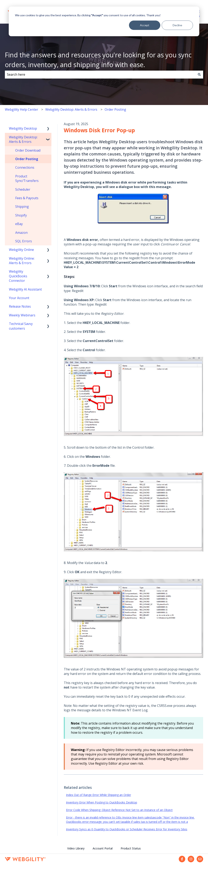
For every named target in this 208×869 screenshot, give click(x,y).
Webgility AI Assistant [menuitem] (25, 289)
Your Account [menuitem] (19, 298)
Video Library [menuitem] (75, 848)
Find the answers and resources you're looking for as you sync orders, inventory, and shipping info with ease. (98, 59)
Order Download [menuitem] (27, 150)
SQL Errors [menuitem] (23, 241)
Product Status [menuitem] (131, 848)
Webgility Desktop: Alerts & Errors (71, 109)
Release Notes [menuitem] (20, 306)
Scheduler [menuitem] (22, 189)
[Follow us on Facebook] (182, 859)
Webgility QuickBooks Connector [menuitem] (18, 276)
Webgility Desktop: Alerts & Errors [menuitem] (23, 139)
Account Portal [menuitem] (103, 848)
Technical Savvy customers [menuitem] (21, 325)
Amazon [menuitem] (21, 232)
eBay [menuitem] (19, 224)
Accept (144, 25)
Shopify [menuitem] (21, 215)
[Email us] (200, 859)
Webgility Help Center (21, 109)
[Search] (199, 74)
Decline (177, 25)
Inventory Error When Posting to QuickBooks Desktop (101, 802)
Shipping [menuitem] (22, 206)
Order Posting (115, 109)
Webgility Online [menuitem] (21, 249)
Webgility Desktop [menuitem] (23, 128)
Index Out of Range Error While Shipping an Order (98, 795)
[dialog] (104, 21)
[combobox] (100, 74)
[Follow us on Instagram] (191, 859)
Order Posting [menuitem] (26, 159)
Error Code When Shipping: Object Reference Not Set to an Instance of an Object (119, 810)
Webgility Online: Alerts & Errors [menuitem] (22, 260)
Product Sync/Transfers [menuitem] (27, 178)
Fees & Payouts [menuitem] (26, 198)
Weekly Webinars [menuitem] (22, 315)
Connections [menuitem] (24, 167)
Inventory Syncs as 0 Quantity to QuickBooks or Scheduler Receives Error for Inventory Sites (126, 829)
